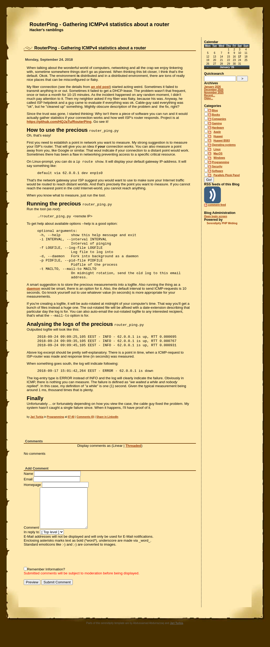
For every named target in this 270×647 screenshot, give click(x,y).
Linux (217, 149)
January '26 (227, 67)
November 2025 (214, 92)
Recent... (209, 95)
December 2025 (213, 89)
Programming (55, 427)
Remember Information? (46, 580)
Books (216, 114)
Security (217, 166)
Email (28, 490)
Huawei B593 (222, 140)
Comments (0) (85, 427)
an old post (100, 87)
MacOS (218, 153)
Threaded (133, 456)
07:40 (71, 427)
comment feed (217, 204)
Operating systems (224, 144)
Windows (219, 157)
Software (217, 171)
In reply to (31, 543)
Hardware (218, 127)
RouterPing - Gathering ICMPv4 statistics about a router (99, 24)
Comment (31, 538)
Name (28, 484)
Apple (217, 131)
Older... (208, 98)
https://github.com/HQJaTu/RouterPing (59, 122)
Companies (219, 119)
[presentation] (64, 567)
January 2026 (212, 86)
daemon (33, 296)
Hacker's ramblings (47, 30)
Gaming (217, 123)
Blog (215, 110)
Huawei (218, 136)
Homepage (32, 495)
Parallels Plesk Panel (227, 175)
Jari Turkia (37, 427)
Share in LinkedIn (107, 427)
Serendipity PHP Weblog (222, 223)
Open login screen (215, 216)
